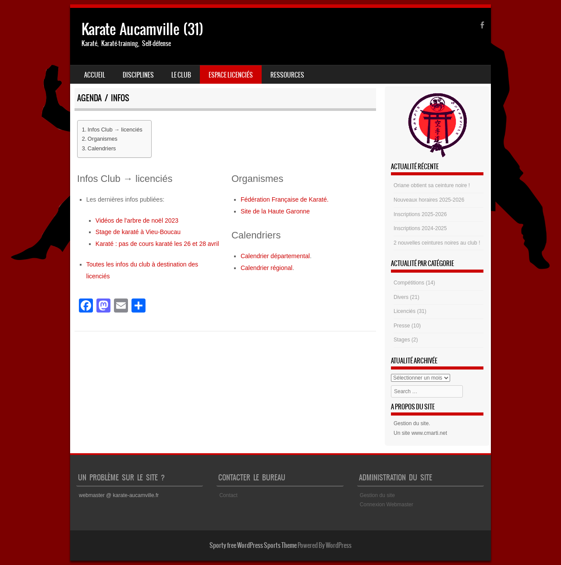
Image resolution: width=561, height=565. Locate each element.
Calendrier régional (266, 267)
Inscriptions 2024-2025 (420, 228)
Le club (181, 75)
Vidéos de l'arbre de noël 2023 (137, 220)
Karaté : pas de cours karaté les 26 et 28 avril (157, 243)
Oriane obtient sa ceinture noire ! (432, 185)
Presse (402, 326)
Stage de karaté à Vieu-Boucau (138, 231)
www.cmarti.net (429, 433)
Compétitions (409, 283)
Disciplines (138, 75)
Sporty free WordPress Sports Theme (253, 545)
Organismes (102, 139)
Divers (401, 297)
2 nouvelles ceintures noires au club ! (437, 243)
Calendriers (102, 149)
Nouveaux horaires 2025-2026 (429, 200)
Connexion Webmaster (386, 504)
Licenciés (404, 311)
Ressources (287, 75)
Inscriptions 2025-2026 (420, 214)
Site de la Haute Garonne (275, 211)
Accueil (94, 75)
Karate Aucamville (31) (142, 29)
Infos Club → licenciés (115, 130)
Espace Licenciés (231, 75)
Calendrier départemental (275, 255)
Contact (228, 495)
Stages (402, 340)
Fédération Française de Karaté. (285, 199)
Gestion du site (411, 423)
